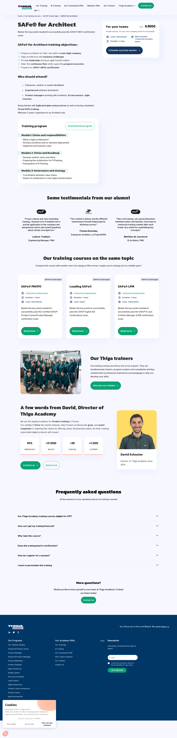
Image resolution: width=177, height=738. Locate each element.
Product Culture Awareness (19, 688)
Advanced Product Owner (18, 649)
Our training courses (32, 16)
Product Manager (15, 653)
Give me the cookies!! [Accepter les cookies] (47, 724)
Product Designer (15, 665)
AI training (55, 6)
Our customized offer (74, 6)
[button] (5, 734)
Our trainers (109, 6)
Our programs (15, 640)
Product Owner (14, 693)
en (165, 626)
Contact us (146, 5)
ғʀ (162, 626)
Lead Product (13, 681)
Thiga (102, 641)
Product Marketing (15, 661)
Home (20, 16)
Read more (29, 331)
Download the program (80, 126)
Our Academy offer (65, 640)
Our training (41, 6)
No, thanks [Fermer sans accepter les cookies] (11, 724)
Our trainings (60, 645)
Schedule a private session (123, 50)
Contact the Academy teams (36, 293)
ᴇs (168, 626)
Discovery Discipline (16, 677)
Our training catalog (16, 645)
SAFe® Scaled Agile (51, 16)
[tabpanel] (41, 225)
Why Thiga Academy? (64, 657)
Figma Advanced (14, 669)
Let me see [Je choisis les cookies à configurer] (29, 724)
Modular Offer (93, 6)
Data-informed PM (15, 697)
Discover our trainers (104, 385)
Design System (14, 673)
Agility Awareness (15, 685)
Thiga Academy (126, 6)
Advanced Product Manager (19, 657)
